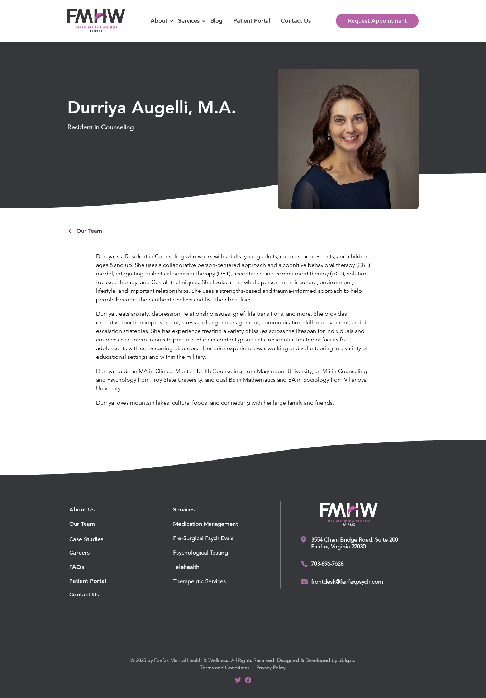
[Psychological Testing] (209, 553)
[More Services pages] (204, 20)
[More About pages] (171, 20)
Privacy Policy (270, 667)
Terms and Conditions (224, 667)
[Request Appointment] (377, 21)
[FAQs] (102, 567)
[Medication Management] (209, 524)
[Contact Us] (102, 595)
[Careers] (89, 553)
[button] (159, 21)
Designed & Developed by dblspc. (316, 660)
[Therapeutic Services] (209, 581)
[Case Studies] (89, 539)
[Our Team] (112, 230)
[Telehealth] (209, 567)
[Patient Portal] (102, 581)
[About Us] (102, 510)
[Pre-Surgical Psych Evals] (209, 538)
